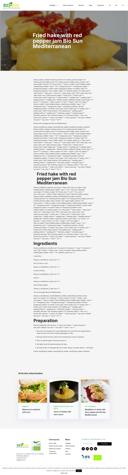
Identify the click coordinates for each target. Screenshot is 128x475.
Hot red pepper (90, 406)
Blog (90, 5)
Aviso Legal (52, 443)
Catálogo (53, 5)
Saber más (64, 473)
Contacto (68, 454)
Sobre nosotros (68, 5)
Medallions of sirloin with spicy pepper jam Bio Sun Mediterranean (95, 412)
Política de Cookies (55, 449)
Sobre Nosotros (70, 446)
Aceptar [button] (79, 470)
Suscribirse (104, 444)
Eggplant (25, 406)
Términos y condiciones (53, 452)
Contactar (100, 5)
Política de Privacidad (55, 446)
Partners (81, 5)
